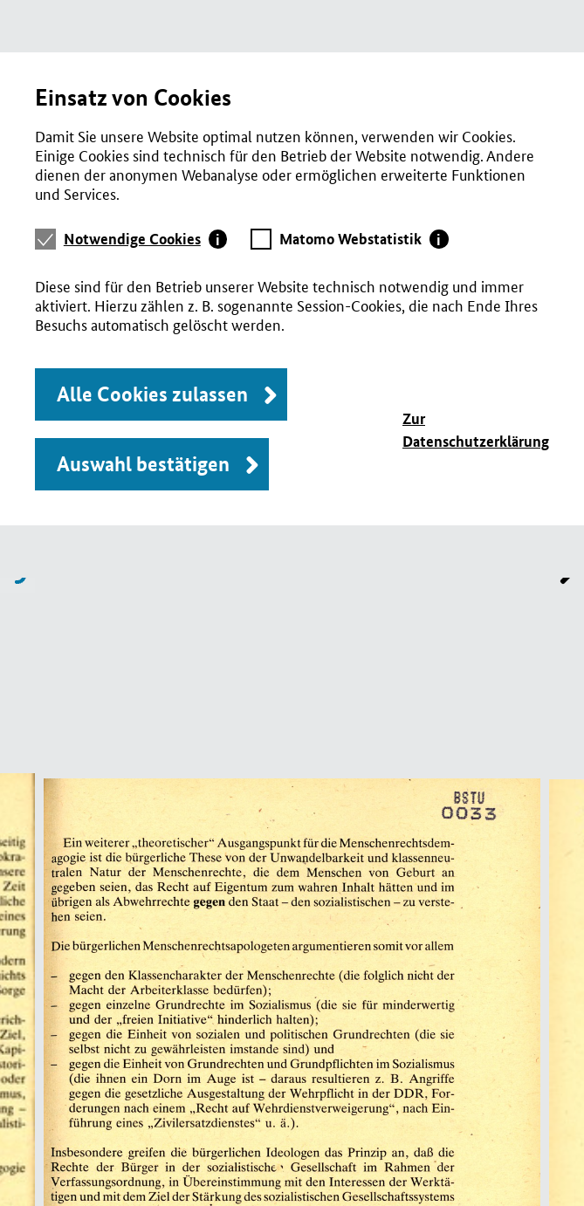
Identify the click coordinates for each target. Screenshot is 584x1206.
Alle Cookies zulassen (152, 394)
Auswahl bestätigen (143, 463)
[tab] (146, 239)
